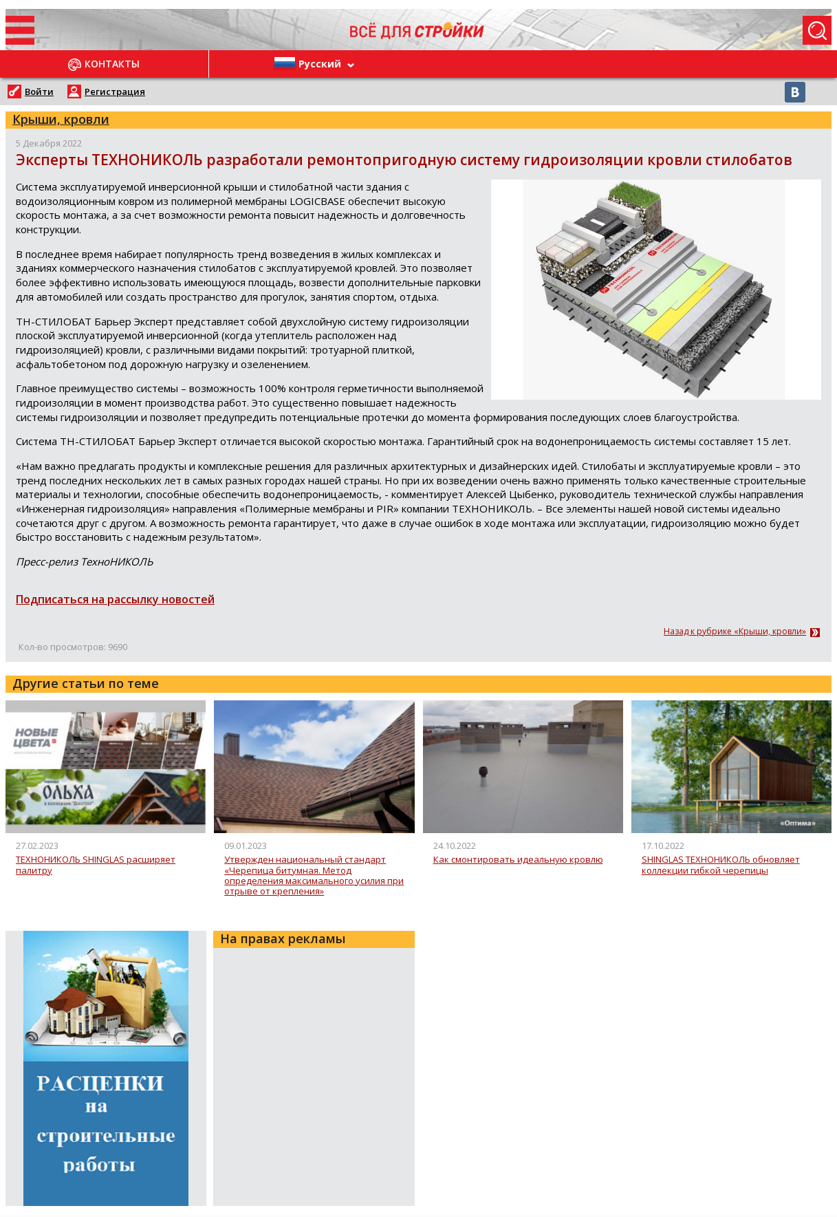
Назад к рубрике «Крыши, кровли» (735, 631)
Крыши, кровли (60, 119)
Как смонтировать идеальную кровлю (518, 859)
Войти (39, 91)
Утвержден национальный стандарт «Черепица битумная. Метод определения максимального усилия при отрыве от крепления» (314, 875)
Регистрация (115, 91)
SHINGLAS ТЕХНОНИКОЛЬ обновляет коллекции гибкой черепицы (721, 865)
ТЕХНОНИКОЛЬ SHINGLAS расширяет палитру (95, 865)
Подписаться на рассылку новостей (115, 599)
